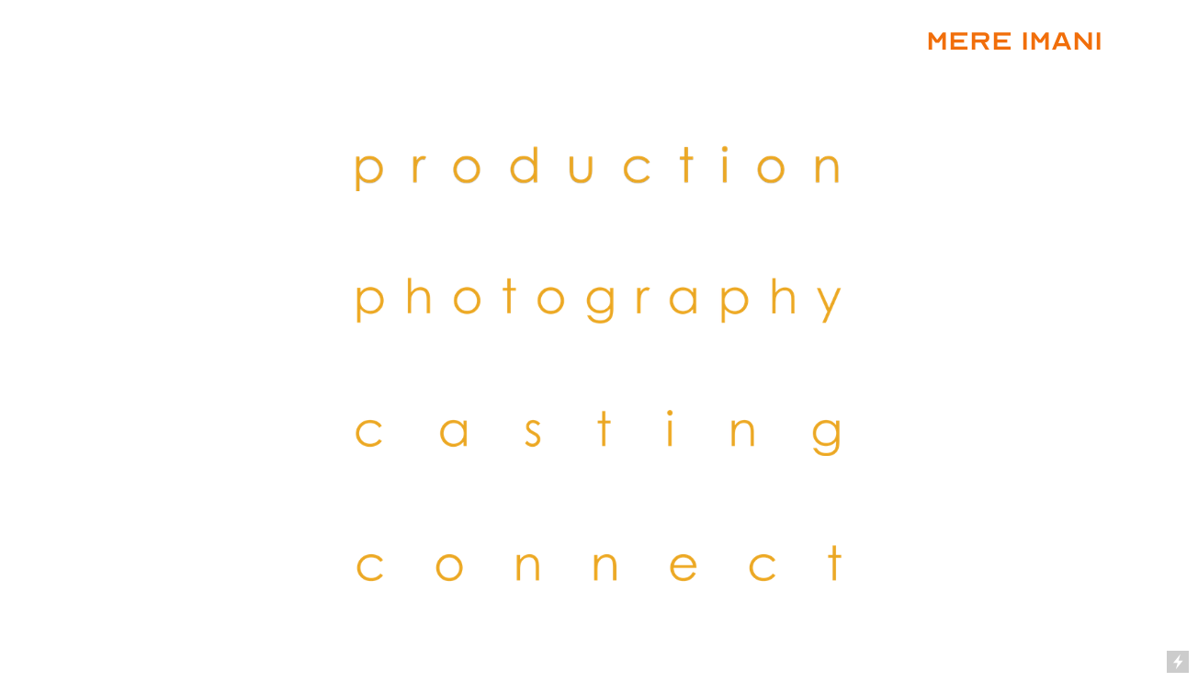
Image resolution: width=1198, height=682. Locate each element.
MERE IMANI (1014, 41)
